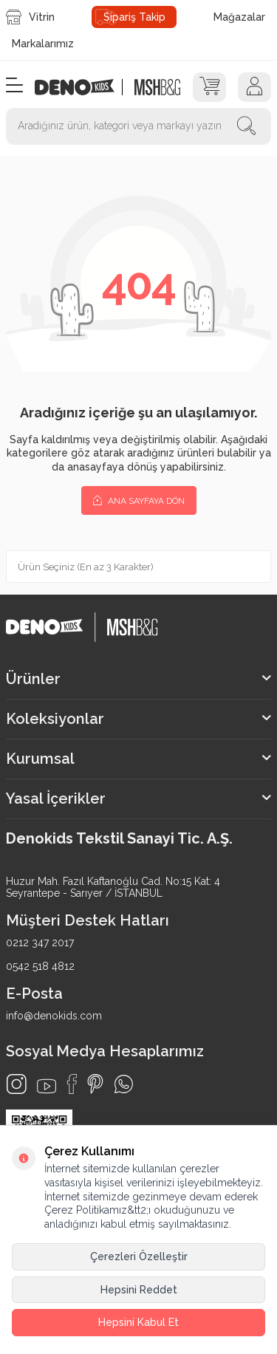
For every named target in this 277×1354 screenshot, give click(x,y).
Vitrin (30, 17)
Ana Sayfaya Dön (139, 500)
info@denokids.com (54, 1016)
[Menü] (14, 86)
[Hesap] (254, 87)
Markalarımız (43, 43)
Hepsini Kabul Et (138, 1322)
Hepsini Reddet (138, 1290)
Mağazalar (239, 17)
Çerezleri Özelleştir (139, 1256)
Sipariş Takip (134, 17)
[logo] (82, 87)
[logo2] (157, 87)
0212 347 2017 (40, 942)
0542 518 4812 (40, 966)
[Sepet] (209, 87)
